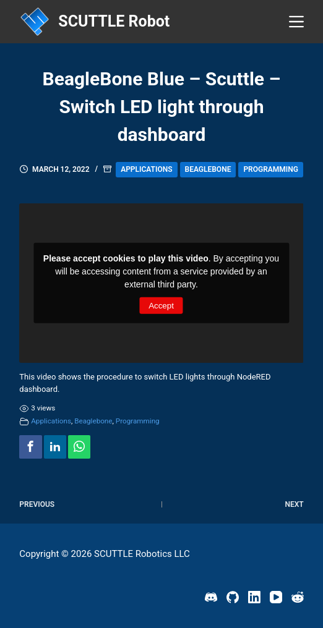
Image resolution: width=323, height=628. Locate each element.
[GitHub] (232, 597)
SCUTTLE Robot (114, 21)
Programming (270, 169)
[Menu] (296, 21)
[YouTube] (276, 597)
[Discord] (211, 597)
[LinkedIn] (254, 597)
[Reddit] (297, 597)
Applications (146, 169)
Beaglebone (208, 169)
